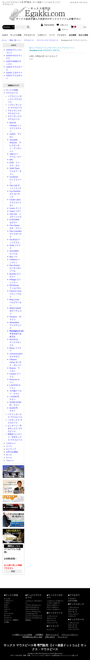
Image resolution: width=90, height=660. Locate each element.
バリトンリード (52, 623)
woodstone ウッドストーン (15, 180)
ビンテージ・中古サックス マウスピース (15, 429)
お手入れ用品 (12, 452)
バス (5, 611)
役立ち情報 (83, 35)
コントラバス (8, 613)
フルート (10, 460)
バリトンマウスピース (33, 612)
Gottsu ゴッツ (15, 208)
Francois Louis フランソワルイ (16, 294)
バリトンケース (73, 629)
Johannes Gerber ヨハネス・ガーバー (15, 362)
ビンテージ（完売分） (11, 620)
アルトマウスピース (32, 607)
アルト (6, 605)
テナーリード (51, 620)
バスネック (72, 616)
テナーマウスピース (32, 609)
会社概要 (72, 35)
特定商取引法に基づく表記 (32, 637)
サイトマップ (62, 637)
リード (52, 35)
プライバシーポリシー (70, 635)
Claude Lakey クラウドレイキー (15, 202)
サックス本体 (15, 35)
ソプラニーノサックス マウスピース (15, 99)
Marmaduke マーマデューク (15, 325)
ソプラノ (7, 603)
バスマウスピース (31, 614)
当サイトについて (52, 635)
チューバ (7, 616)
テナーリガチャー (53, 607)
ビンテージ (8, 618)
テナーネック (72, 612)
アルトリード (51, 618)
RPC (11, 160)
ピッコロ (7, 598)
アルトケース (72, 625)
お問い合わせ (50, 637)
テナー (6, 607)
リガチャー (42, 35)
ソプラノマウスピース (33, 605)
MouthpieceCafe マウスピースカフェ (16, 334)
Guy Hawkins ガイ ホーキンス (15, 194)
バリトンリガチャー (53, 609)
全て (31, 48)
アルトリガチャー (53, 605)
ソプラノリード (52, 616)
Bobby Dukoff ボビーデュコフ (16, 311)
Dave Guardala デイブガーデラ (16, 234)
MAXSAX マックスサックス (15, 342)
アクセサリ (61, 35)
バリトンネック (73, 614)
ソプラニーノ (8, 601)
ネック (9, 455)
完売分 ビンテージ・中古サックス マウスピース (15, 437)
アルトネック (72, 610)
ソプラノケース (73, 623)
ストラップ (11, 449)
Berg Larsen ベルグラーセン (15, 302)
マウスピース (29, 35)
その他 (6, 622)
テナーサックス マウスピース (60, 48)
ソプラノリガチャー (53, 603)
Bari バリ (13, 257)
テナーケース (72, 627)
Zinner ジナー (15, 211)
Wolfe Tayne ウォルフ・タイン (15, 171)
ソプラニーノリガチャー (55, 601)
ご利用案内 (39, 635)
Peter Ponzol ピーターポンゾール (15, 268)
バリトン (7, 609)
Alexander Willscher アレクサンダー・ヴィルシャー (15, 145)
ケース (9, 458)
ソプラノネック (73, 607)
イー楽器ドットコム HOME (22, 635)
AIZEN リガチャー (14, 73)
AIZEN (5, 35)
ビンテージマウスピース (33, 616)
